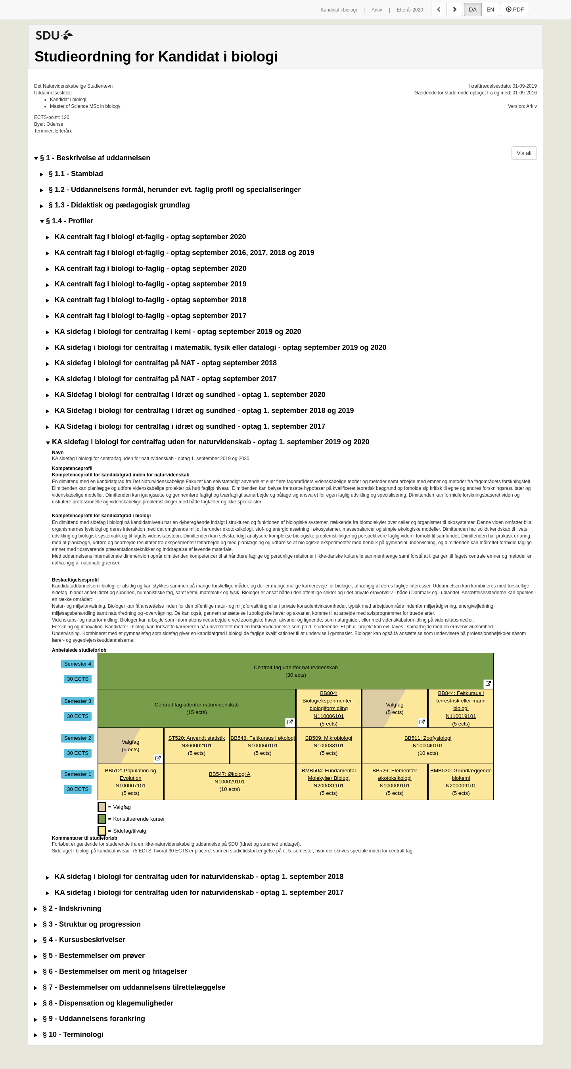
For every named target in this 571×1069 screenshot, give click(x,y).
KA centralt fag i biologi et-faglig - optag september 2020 (146, 237)
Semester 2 (77, 738)
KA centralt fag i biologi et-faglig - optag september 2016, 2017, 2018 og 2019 (180, 253)
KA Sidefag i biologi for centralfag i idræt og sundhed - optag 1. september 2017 (185, 426)
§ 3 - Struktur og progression (87, 924)
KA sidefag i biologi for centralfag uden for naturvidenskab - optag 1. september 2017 (194, 892)
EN (490, 9)
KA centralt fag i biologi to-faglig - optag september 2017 (146, 316)
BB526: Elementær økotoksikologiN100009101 (394, 778)
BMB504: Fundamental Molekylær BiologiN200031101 (329, 778)
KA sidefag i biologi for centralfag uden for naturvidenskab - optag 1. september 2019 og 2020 (208, 442)
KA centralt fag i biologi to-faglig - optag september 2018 (146, 300)
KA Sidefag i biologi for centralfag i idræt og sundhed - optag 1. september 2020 (185, 395)
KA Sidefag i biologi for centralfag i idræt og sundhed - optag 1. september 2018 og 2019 (200, 411)
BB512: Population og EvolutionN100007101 (130, 778)
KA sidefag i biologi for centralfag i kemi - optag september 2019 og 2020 (173, 332)
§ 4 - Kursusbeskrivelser (79, 940)
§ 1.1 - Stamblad (71, 174)
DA (473, 9)
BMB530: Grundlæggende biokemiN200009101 (461, 778)
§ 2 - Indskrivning (68, 908)
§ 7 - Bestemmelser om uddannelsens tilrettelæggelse (129, 987)
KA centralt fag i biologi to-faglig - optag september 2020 (146, 269)
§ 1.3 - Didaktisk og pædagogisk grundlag (115, 205)
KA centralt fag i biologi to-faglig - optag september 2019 (146, 284)
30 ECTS (77, 679)
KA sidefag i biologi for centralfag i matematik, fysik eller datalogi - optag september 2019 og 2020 (216, 347)
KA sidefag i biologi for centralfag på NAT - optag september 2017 (161, 379)
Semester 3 (77, 701)
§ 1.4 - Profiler (66, 221)
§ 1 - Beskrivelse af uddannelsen (92, 158)
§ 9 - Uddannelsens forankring (89, 1019)
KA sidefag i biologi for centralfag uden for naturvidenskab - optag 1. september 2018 (194, 877)
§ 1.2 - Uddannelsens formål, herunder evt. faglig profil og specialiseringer (170, 190)
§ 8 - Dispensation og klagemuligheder (103, 1003)
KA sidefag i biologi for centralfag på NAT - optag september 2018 (161, 363)
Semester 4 (77, 664)
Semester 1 (77, 774)
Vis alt (524, 153)
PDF (515, 9)
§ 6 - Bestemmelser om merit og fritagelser (110, 971)
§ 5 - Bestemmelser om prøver (89, 956)
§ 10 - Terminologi (68, 1034)
